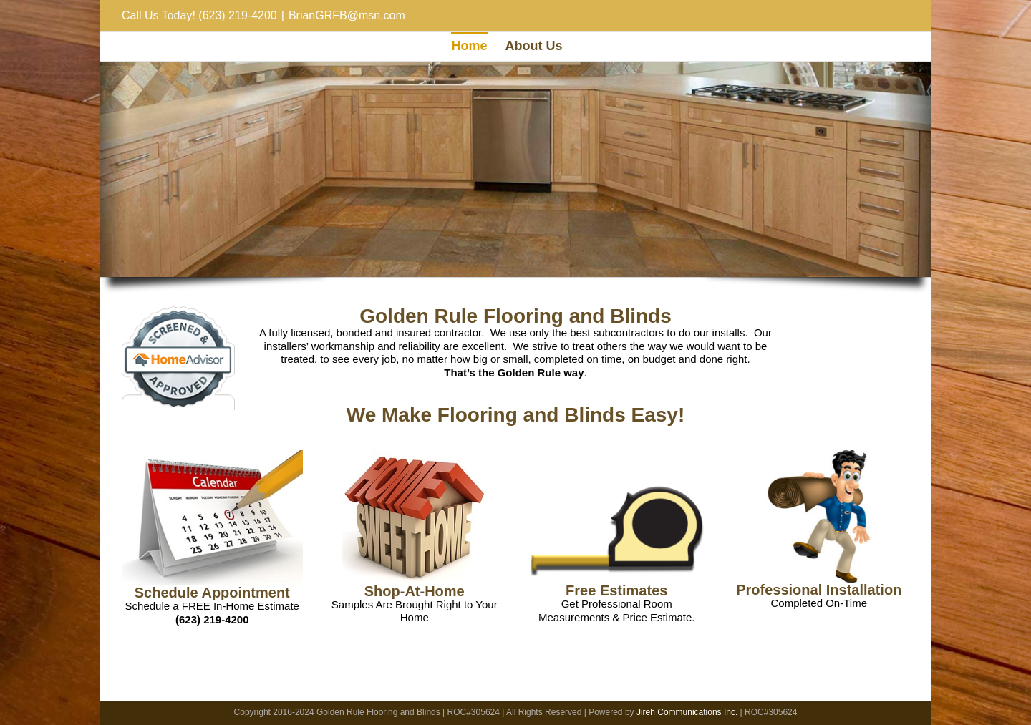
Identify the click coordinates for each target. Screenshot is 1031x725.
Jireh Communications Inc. (686, 712)
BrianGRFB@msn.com (347, 15)
